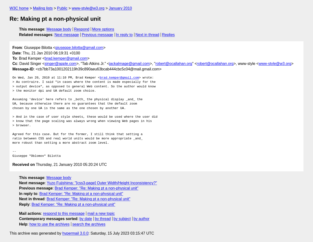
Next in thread (147, 35)
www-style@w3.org (88, 8)
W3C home (19, 8)
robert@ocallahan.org (173, 64)
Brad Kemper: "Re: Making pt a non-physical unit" (96, 188)
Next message (67, 35)
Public (62, 8)
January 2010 (120, 8)
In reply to (124, 35)
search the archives (89, 224)
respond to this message (63, 213)
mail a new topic (101, 213)
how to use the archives (50, 224)
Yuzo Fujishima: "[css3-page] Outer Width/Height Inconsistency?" (102, 183)
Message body (58, 29)
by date (85, 219)
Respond (81, 29)
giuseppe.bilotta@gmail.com (79, 48)
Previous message (97, 35)
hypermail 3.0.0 (75, 233)
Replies (168, 35)
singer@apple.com (61, 64)
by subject (122, 219)
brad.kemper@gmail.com (66, 58)
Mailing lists (43, 8)
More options (103, 29)
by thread (103, 219)
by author (141, 219)
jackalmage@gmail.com (129, 64)
